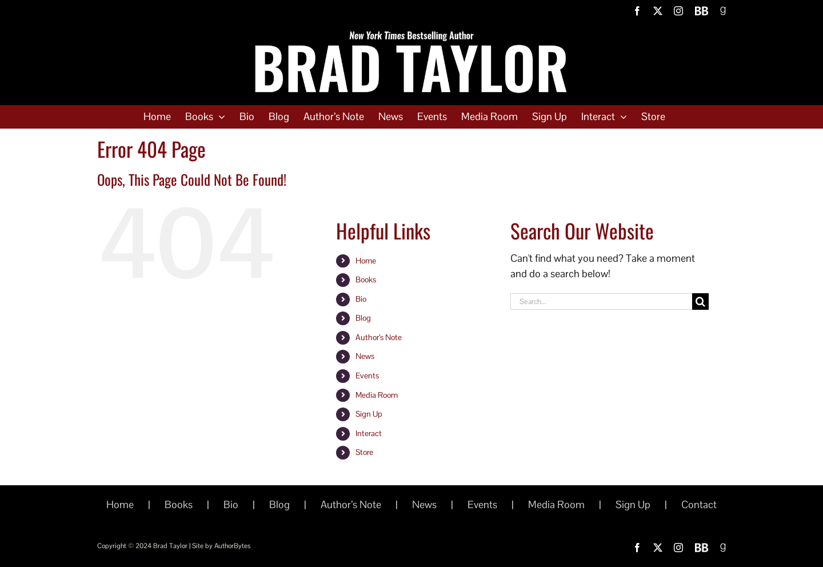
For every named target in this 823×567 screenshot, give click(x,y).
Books (365, 279)
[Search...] (601, 301)
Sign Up (368, 414)
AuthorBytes (232, 545)
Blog (363, 318)
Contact (699, 504)
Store (364, 452)
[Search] (700, 301)
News (364, 356)
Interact (368, 433)
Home (365, 260)
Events (367, 375)
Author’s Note (378, 337)
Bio (360, 299)
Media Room (376, 395)
